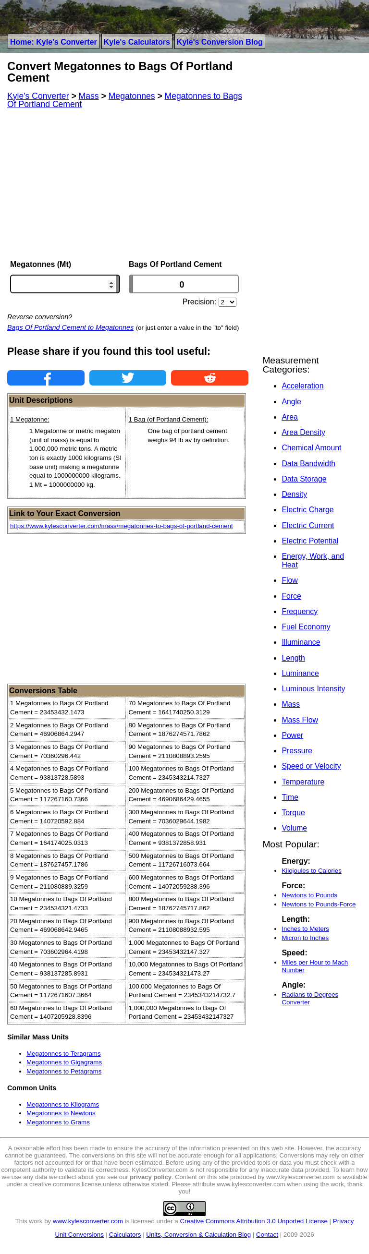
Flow (289, 580)
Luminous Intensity (313, 689)
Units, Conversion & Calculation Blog (198, 1234)
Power (292, 735)
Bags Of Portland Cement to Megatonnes (70, 327)
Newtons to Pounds (309, 895)
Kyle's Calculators (137, 42)
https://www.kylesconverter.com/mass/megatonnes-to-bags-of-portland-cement (121, 526)
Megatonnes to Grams (58, 1122)
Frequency (300, 611)
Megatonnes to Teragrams (63, 1053)
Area (289, 417)
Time (290, 797)
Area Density (303, 432)
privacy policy (151, 1177)
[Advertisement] (127, 184)
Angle (291, 402)
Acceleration (302, 386)
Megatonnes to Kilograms (62, 1104)
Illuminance (301, 642)
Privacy (343, 1221)
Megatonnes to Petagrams (63, 1071)
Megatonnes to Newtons (61, 1113)
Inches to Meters (305, 928)
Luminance (300, 673)
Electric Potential (310, 541)
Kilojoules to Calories (311, 870)
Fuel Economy (306, 627)
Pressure (297, 751)
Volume (294, 828)
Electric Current (308, 525)
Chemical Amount (311, 448)
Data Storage (304, 479)
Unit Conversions (79, 1234)
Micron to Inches (305, 937)
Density (294, 494)
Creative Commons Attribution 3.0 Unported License (253, 1221)
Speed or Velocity (311, 766)
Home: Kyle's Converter (53, 42)
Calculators (125, 1234)
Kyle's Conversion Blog (220, 42)
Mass (291, 704)
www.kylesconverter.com (88, 1221)
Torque (293, 812)
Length (293, 658)
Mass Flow (300, 720)
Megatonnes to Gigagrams (64, 1062)
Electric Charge (307, 510)
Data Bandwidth (308, 463)
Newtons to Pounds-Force (319, 904)
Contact (267, 1234)
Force (291, 596)
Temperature (303, 782)
